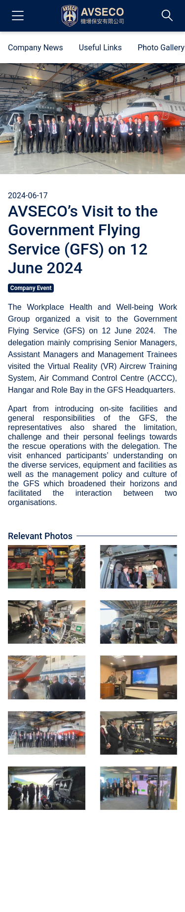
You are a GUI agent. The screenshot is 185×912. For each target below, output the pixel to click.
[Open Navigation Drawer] (17, 15)
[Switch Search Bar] (167, 15)
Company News (35, 47)
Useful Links (100, 47)
